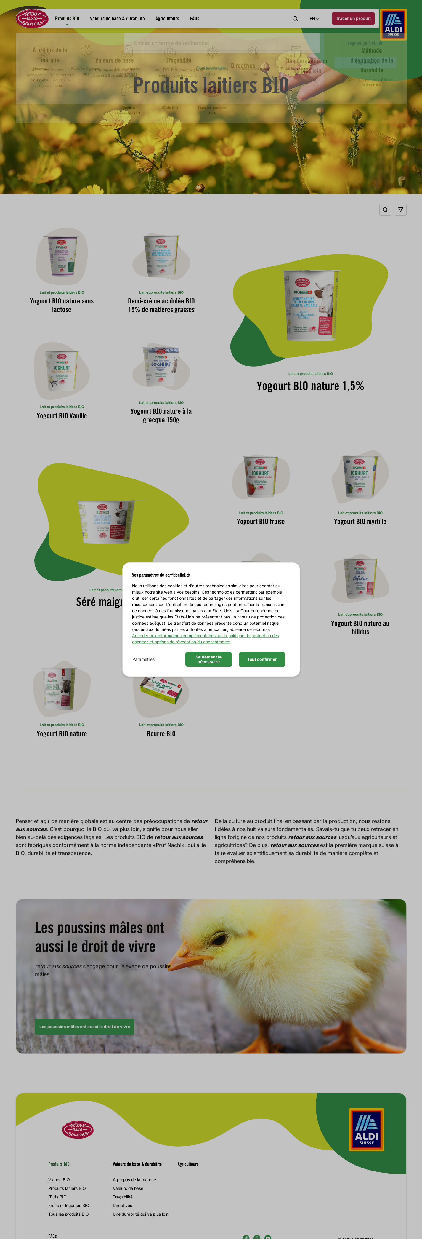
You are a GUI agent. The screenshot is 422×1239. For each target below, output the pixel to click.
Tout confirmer (262, 659)
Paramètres (143, 659)
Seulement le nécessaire (208, 659)
